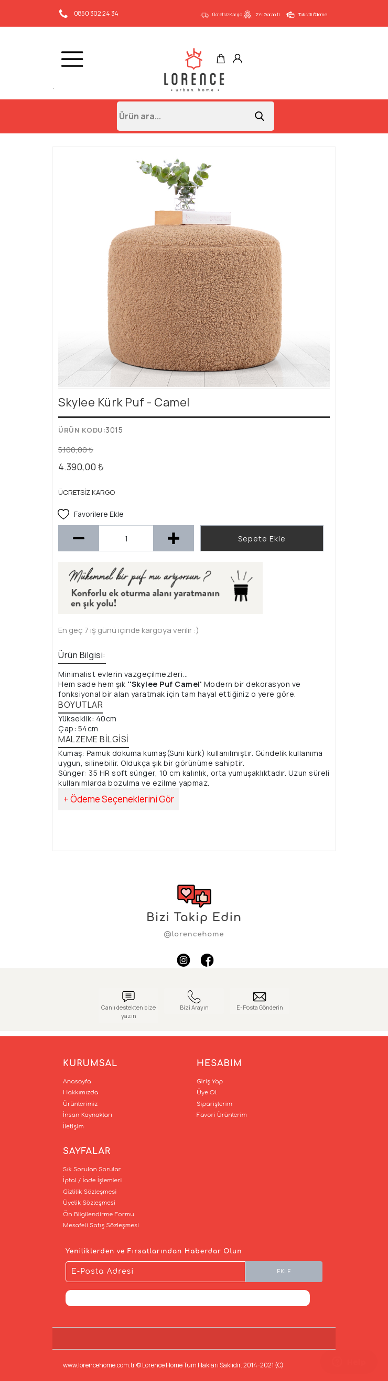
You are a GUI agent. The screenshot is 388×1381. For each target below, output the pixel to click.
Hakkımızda (80, 1092)
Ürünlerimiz (80, 1104)
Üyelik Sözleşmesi (89, 1202)
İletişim (73, 1126)
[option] (194, 269)
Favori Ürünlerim (222, 1115)
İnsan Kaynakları (87, 1115)
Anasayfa (77, 1081)
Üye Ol (207, 1092)
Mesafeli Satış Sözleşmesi (101, 1225)
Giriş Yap (210, 1081)
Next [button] (315, 274)
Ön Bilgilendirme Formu (98, 1214)
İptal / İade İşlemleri (92, 1180)
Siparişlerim (214, 1104)
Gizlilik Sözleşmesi (89, 1191)
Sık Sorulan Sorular (92, 1169)
